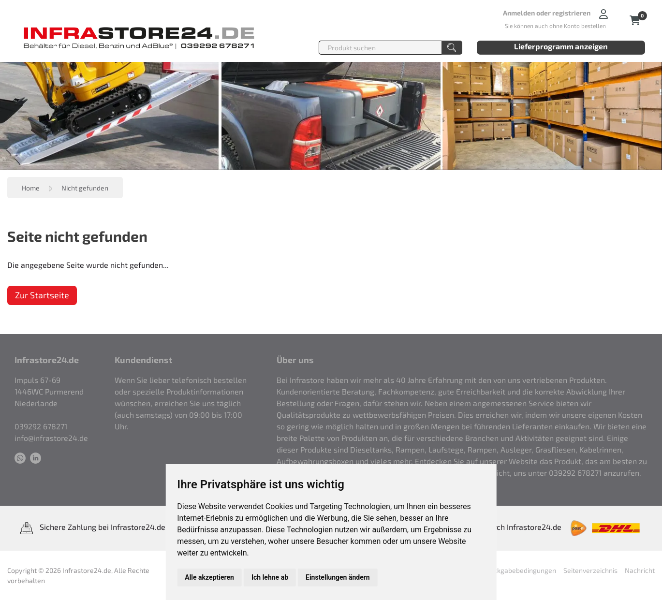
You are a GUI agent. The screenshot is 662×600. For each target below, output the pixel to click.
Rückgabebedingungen (520, 570)
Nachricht (640, 570)
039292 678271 (41, 426)
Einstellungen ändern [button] (338, 577)
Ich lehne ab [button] (269, 577)
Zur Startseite (42, 295)
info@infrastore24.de (51, 437)
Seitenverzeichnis (590, 570)
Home (31, 188)
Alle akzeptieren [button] (209, 577)
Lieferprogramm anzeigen (561, 46)
